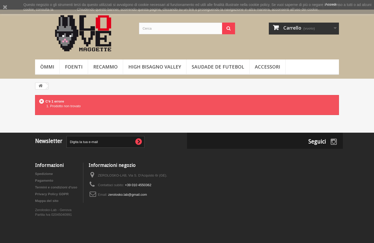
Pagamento (44, 181)
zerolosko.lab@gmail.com (127, 195)
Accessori (267, 67)
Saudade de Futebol (218, 67)
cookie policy (64, 9)
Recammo (105, 67)
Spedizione (44, 174)
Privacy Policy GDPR (52, 194)
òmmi (47, 67)
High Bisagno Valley (154, 67)
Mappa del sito (46, 201)
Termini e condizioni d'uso (56, 187)
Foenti (74, 67)
